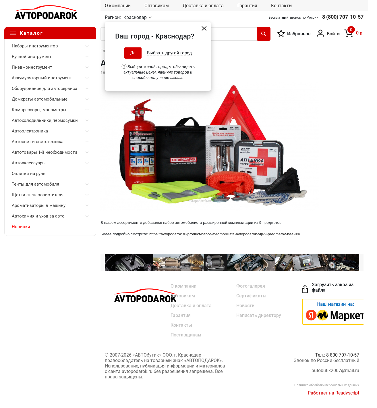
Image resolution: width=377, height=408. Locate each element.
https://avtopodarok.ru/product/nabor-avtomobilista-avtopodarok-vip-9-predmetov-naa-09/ (224, 234)
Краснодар (135, 17)
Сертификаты (251, 296)
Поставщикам (186, 335)
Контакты (281, 5)
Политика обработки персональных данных (326, 385)
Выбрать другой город (169, 52)
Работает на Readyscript (333, 393)
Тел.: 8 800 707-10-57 (337, 355)
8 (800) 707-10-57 (343, 17)
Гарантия (247, 5)
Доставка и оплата (203, 5)
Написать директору (258, 315)
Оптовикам (156, 5)
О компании (118, 5)
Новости (245, 305)
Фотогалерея (250, 286)
